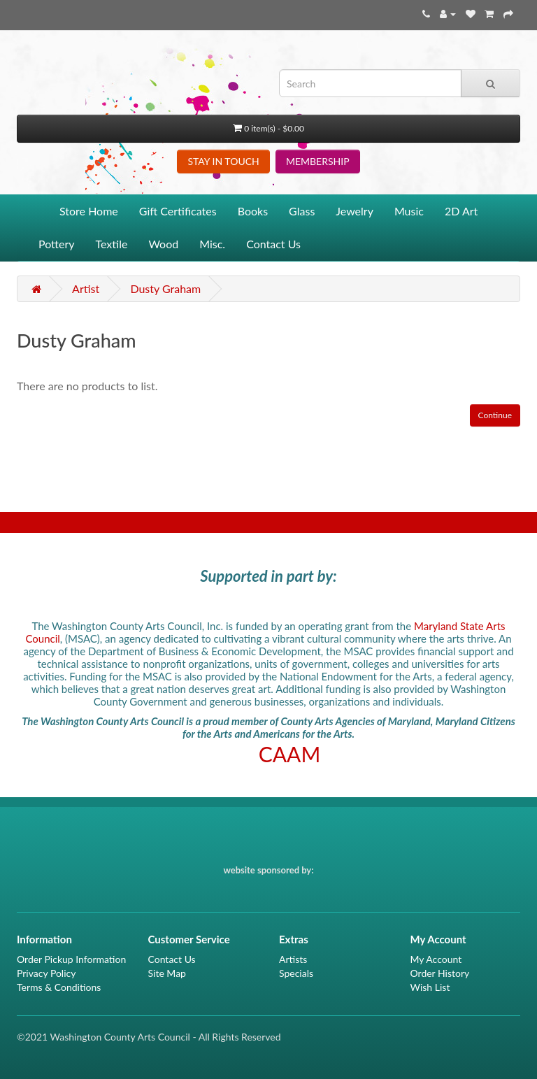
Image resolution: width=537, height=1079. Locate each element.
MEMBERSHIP (318, 161)
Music (409, 210)
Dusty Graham (165, 288)
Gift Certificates (178, 210)
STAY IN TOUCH (223, 161)
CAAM (290, 753)
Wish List (430, 987)
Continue (495, 415)
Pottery (56, 243)
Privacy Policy (46, 973)
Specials (296, 973)
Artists (293, 959)
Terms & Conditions (59, 987)
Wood (163, 243)
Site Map (167, 973)
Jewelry (354, 210)
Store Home (88, 210)
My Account (436, 959)
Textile (112, 243)
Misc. (212, 243)
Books (253, 210)
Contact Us (273, 243)
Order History (440, 973)
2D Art (461, 210)
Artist (85, 288)
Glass (302, 210)
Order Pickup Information (71, 959)
